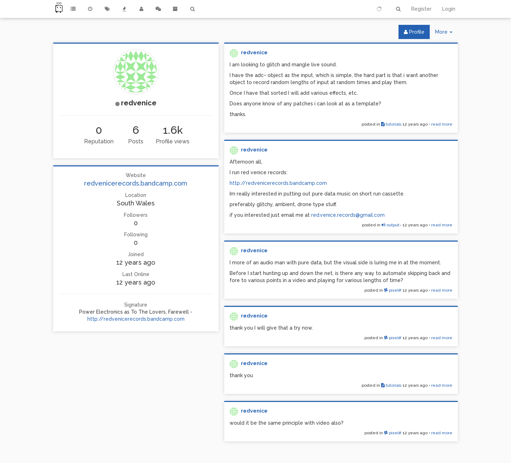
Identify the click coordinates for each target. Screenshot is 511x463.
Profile (414, 32)
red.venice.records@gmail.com (348, 215)
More (446, 33)
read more (441, 124)
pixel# (392, 290)
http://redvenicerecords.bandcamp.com (136, 319)
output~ (391, 224)
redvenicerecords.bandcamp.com (135, 183)
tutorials (391, 124)
